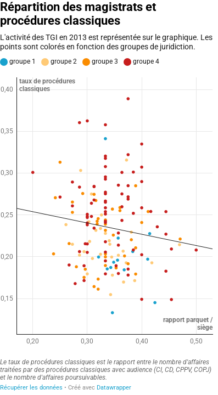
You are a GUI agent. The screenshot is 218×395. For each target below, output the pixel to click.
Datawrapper (114, 387)
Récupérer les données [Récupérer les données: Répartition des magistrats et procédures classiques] (31, 387)
